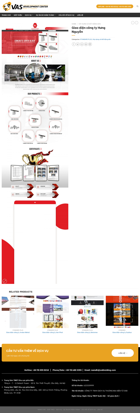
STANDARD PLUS (86, 39)
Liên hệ (80, 15)
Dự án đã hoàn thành (46, 15)
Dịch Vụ (29, 15)
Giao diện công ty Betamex (87, 332)
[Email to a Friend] (82, 44)
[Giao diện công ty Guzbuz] (122, 312)
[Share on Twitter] (78, 44)
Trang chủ (6, 15)
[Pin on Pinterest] (86, 44)
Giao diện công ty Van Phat (52, 332)
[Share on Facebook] (74, 44)
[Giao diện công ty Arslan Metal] (18, 312)
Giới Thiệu (18, 15)
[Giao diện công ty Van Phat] (52, 312)
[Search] (137, 6)
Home (74, 24)
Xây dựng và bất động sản (90, 24)
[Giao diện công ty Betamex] (87, 312)
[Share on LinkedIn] (90, 44)
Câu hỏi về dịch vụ (66, 15)
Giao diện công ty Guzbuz (122, 332)
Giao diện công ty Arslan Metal (18, 332)
